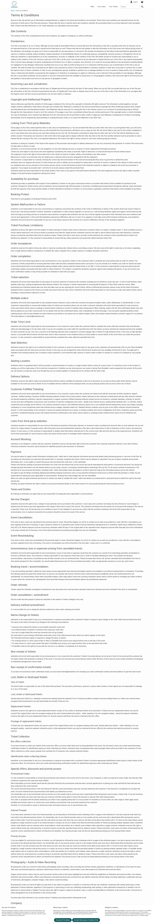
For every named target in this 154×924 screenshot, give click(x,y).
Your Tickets (113, 7)
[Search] (142, 7)
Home (13, 10)
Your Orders (101, 7)
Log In (135, 2)
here (16, 199)
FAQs (92, 7)
